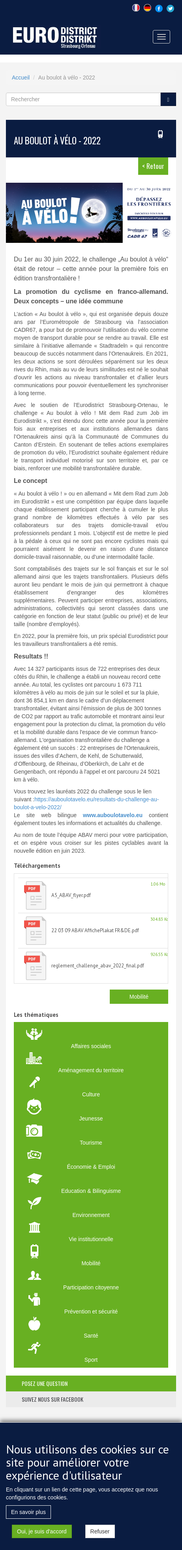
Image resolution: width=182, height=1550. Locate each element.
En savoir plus (28, 1521)
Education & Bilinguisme (91, 1191)
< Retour (153, 166)
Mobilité (138, 997)
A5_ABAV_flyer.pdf (71, 895)
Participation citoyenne (91, 1287)
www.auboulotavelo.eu (113, 815)
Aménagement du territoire (91, 1070)
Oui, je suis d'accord (42, 1540)
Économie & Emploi (91, 1167)
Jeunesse (91, 1118)
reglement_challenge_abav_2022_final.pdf (97, 965)
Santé (91, 1335)
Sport (91, 1360)
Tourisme (91, 1142)
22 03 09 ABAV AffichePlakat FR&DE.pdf (95, 930)
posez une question (45, 1383)
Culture (91, 1094)
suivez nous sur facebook (52, 1399)
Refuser (100, 1540)
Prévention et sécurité (91, 1311)
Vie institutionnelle (91, 1239)
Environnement (90, 1215)
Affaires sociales (91, 1046)
